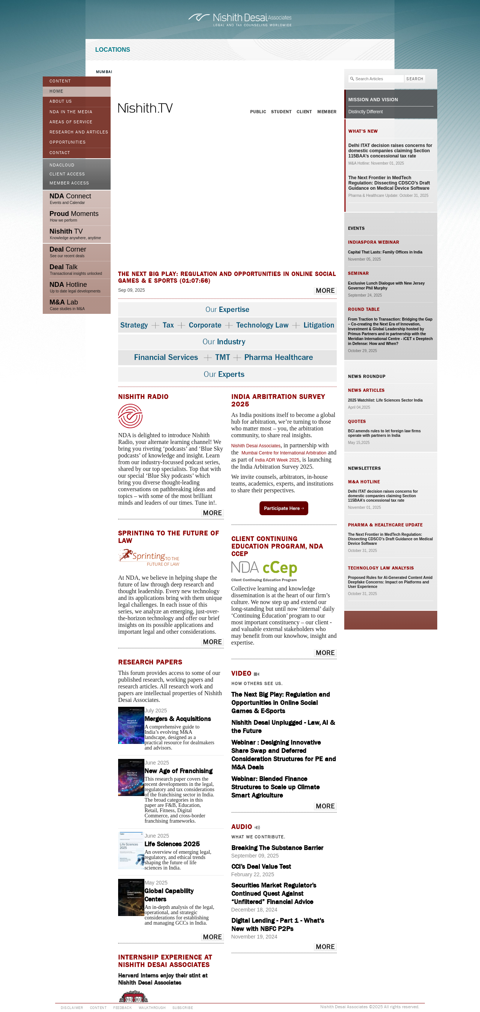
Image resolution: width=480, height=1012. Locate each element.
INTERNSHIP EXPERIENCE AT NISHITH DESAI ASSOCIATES (165, 961)
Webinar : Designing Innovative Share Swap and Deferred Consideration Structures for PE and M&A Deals (283, 754)
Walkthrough (152, 1008)
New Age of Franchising (178, 771)
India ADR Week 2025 (277, 460)
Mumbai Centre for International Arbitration (284, 453)
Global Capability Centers (169, 895)
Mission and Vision (373, 99)
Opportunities (68, 142)
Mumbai (104, 72)
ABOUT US (61, 101)
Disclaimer (72, 1008)
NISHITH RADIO (143, 397)
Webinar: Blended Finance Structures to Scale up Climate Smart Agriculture (275, 787)
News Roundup (367, 376)
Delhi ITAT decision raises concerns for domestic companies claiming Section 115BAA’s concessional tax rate (390, 151)
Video (241, 673)
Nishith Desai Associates (255, 445)
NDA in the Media (71, 112)
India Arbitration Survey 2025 (278, 400)
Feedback (122, 1008)
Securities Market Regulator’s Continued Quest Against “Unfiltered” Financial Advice (273, 893)
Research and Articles (79, 132)
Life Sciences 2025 (172, 844)
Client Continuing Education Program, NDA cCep (277, 546)
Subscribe (182, 1008)
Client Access (67, 174)
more (325, 291)
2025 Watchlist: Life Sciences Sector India (385, 400)
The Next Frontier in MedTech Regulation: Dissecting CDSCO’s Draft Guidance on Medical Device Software (389, 183)
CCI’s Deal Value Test (261, 866)
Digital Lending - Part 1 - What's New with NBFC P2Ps (277, 924)
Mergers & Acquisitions (177, 719)
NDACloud (62, 165)
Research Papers (150, 662)
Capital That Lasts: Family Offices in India (385, 252)
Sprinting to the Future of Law (168, 537)
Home (56, 91)
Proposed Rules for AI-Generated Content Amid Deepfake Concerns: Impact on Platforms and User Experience (390, 582)
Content (60, 81)
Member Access (69, 183)
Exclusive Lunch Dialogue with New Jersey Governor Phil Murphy (386, 285)
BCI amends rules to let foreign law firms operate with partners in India (384, 433)
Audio (241, 827)
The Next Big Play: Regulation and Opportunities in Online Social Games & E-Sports (280, 702)
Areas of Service (71, 122)
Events (356, 228)
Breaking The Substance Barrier (277, 848)
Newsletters (364, 468)
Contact (60, 153)
